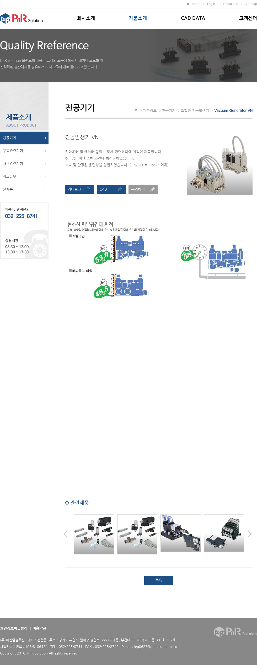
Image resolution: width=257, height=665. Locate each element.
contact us (230, 4)
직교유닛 (9, 176)
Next (250, 534)
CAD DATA (193, 18)
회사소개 (86, 18)
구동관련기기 (13, 151)
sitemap (251, 4)
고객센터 (248, 18)
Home (194, 4)
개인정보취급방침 (13, 628)
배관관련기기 (13, 163)
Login (211, 4)
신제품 (8, 189)
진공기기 (9, 138)
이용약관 (39, 628)
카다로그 (74, 189)
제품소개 (138, 18)
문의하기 (138, 189)
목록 (159, 580)
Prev (65, 534)
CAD (103, 189)
